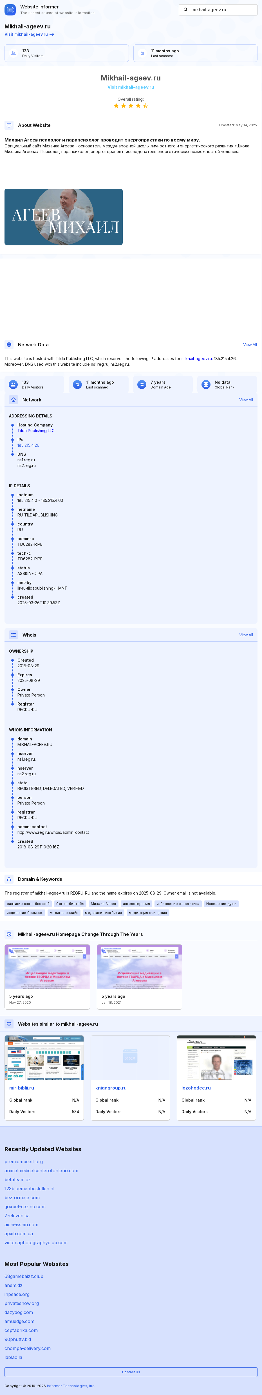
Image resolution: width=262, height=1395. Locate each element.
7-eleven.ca (17, 1215)
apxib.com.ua (19, 1233)
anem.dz (14, 1285)
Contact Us (131, 1372)
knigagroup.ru (111, 1088)
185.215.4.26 (28, 445)
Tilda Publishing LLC (36, 430)
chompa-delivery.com (28, 1348)
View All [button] (250, 344)
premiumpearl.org (24, 1161)
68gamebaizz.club (24, 1276)
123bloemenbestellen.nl (29, 1188)
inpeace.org (17, 1294)
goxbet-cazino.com (25, 1206)
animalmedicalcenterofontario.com (41, 1170)
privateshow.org (22, 1303)
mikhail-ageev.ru (197, 358)
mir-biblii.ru (21, 1088)
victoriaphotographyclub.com (36, 1242)
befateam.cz (18, 1179)
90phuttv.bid (18, 1339)
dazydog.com (19, 1312)
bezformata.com (22, 1197)
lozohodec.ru (196, 1088)
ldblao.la (13, 1357)
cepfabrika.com (21, 1330)
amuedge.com (19, 1321)
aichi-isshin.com (21, 1224)
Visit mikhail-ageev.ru (29, 34)
